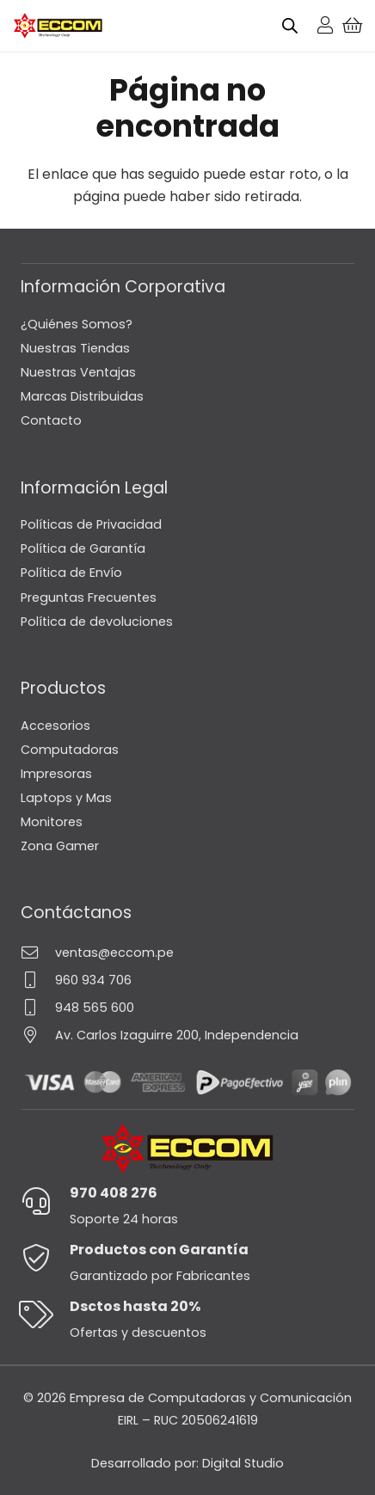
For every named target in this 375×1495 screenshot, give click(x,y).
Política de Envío (71, 572)
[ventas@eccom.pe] (38, 952)
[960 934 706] (38, 979)
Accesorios (55, 725)
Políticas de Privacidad (91, 524)
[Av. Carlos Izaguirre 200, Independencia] (38, 1034)
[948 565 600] (38, 1007)
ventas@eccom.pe (114, 952)
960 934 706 (93, 980)
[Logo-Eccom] (58, 26)
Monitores (52, 821)
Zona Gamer (60, 846)
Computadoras (70, 749)
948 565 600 (94, 1007)
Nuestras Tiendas (75, 348)
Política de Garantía (83, 548)
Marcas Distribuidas (82, 396)
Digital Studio (243, 1463)
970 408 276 (113, 1193)
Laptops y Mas (66, 797)
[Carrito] (352, 26)
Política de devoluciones (97, 621)
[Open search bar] (289, 26)
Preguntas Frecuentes (89, 597)
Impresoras (56, 773)
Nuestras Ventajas (78, 372)
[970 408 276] (45, 1201)
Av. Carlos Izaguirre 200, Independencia (176, 1035)
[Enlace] (325, 25)
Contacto (51, 420)
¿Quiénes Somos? (76, 324)
